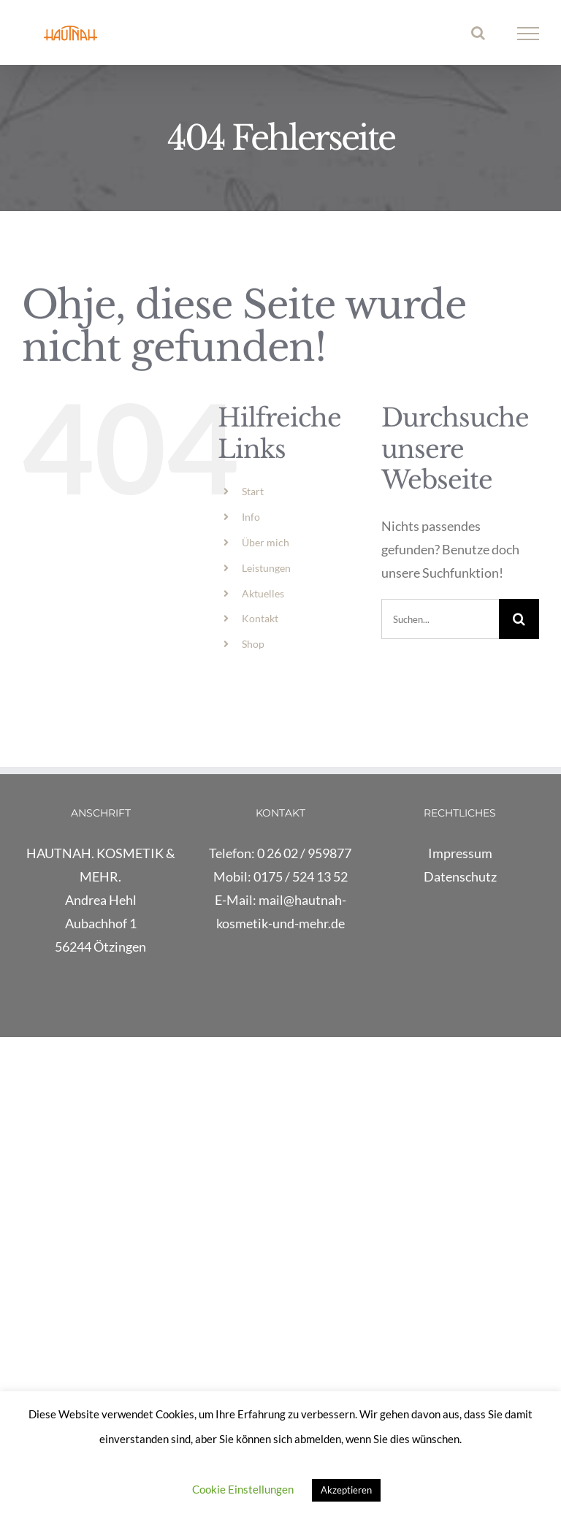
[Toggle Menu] (528, 33)
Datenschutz (460, 876)
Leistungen (266, 568)
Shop (253, 644)
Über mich (265, 542)
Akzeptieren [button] (346, 1490)
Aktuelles (263, 593)
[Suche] (519, 619)
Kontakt (260, 618)
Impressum (460, 853)
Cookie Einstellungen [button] (243, 1489)
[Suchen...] (440, 619)
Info (251, 517)
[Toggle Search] (478, 33)
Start (253, 491)
